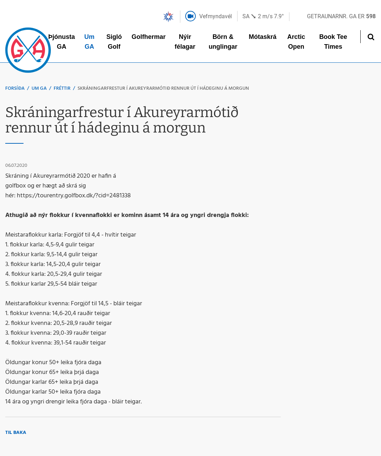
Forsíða (15, 88)
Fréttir (62, 88)
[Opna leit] (370, 36)
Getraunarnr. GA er (341, 16)
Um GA (39, 88)
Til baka (15, 433)
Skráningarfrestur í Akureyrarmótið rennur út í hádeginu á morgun (163, 88)
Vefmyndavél (215, 16)
